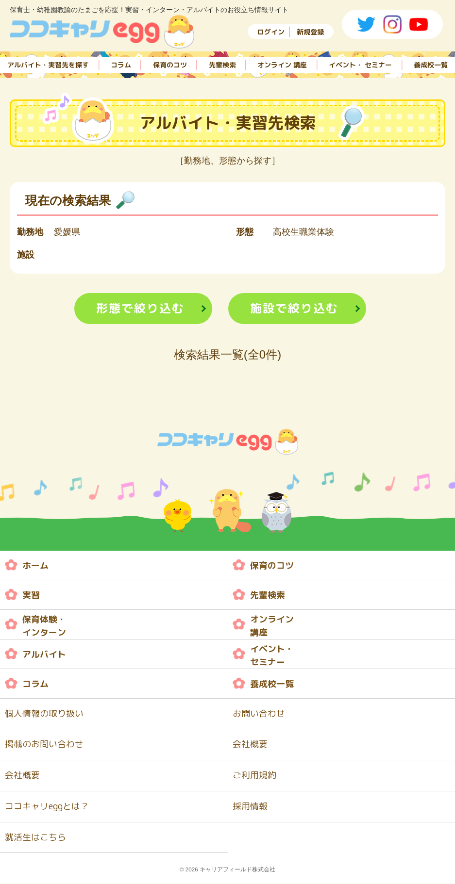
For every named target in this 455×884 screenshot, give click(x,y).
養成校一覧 (431, 64)
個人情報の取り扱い (44, 714)
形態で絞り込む (140, 308)
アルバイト (44, 654)
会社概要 (250, 745)
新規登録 (310, 31)
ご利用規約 (254, 776)
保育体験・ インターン (44, 626)
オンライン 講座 (282, 64)
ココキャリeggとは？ (47, 807)
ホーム (35, 565)
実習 (31, 595)
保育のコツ (170, 64)
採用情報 (250, 807)
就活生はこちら (35, 838)
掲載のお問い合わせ (44, 745)
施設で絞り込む (294, 308)
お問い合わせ (259, 714)
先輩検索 (222, 64)
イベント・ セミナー (360, 64)
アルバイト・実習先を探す (48, 64)
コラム (121, 64)
